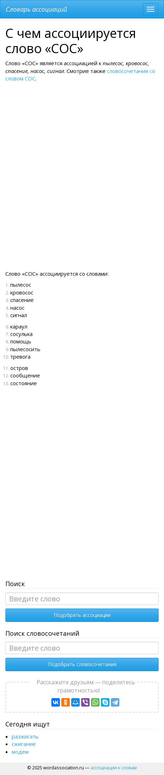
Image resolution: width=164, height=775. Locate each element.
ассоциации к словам (114, 767)
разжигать (25, 736)
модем (20, 751)
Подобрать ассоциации (82, 615)
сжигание (24, 743)
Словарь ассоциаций (36, 9)
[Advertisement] (81, 182)
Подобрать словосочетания (82, 664)
